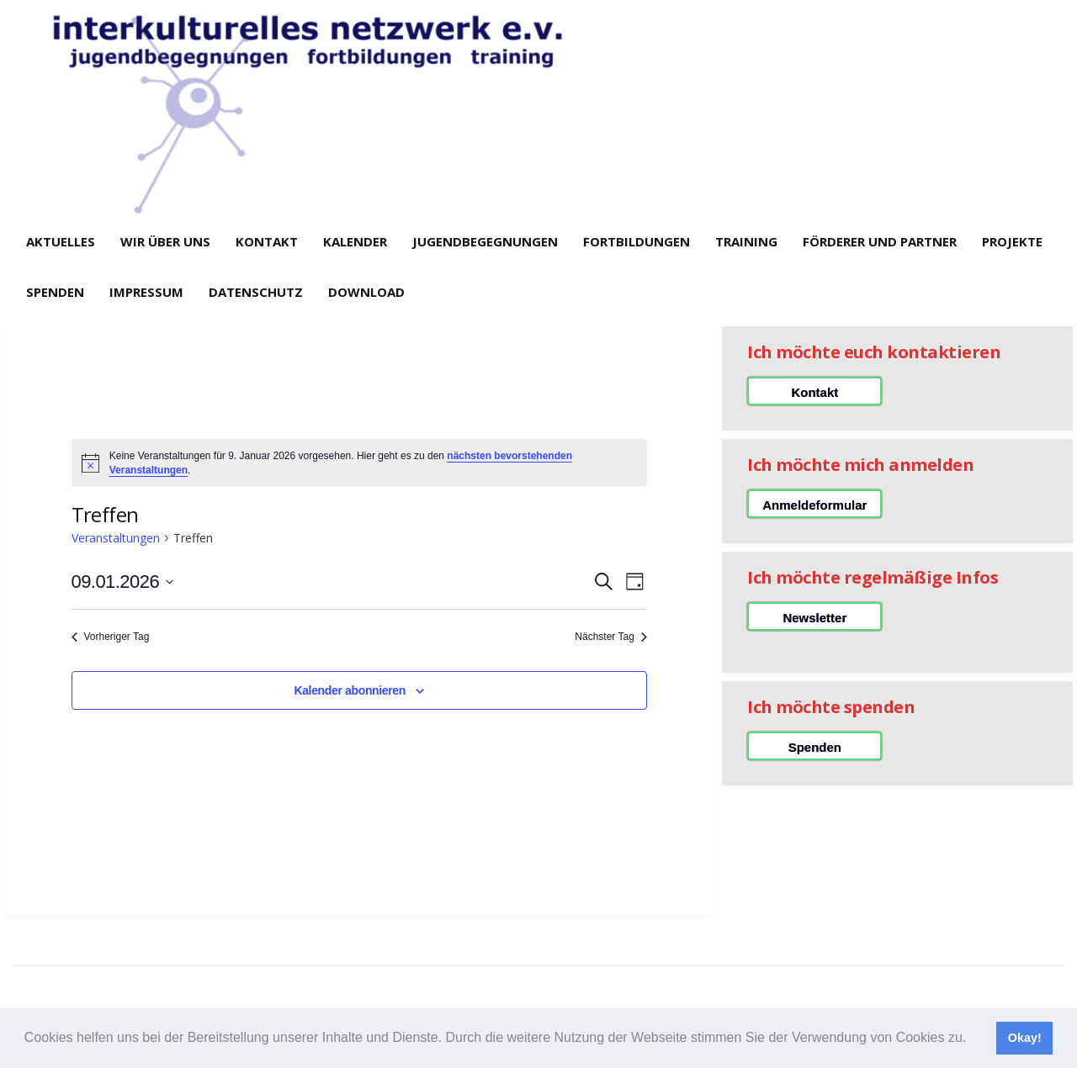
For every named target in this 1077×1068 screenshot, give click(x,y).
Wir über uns (165, 241)
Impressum (146, 291)
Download (366, 291)
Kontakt (267, 241)
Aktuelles (60, 241)
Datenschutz (256, 291)
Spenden (55, 291)
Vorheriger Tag (111, 636)
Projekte (1012, 241)
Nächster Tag (610, 636)
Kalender (355, 241)
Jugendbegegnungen (485, 241)
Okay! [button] (1025, 1037)
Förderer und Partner (880, 241)
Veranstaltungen (116, 538)
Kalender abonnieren (350, 690)
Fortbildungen (636, 241)
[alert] (359, 463)
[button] (972, 1039)
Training (746, 241)
